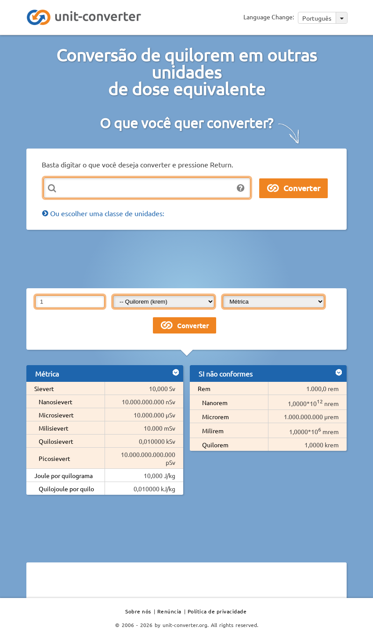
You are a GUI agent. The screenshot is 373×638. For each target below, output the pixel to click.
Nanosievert (55, 402)
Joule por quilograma (63, 475)
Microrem (215, 416)
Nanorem (215, 402)
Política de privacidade (217, 611)
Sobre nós (138, 611)
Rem (204, 388)
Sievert (44, 388)
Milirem (213, 431)
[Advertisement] (187, 258)
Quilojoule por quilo (66, 489)
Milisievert (54, 428)
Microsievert (56, 415)
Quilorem (215, 445)
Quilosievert (56, 441)
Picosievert (54, 458)
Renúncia (169, 611)
